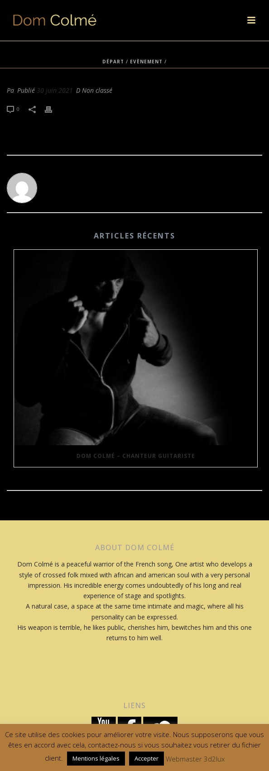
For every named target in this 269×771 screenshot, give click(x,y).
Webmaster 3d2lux (195, 758)
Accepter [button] (146, 758)
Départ (113, 61)
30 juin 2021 (55, 90)
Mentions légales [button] (96, 758)
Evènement (146, 61)
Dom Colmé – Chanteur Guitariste (136, 456)
